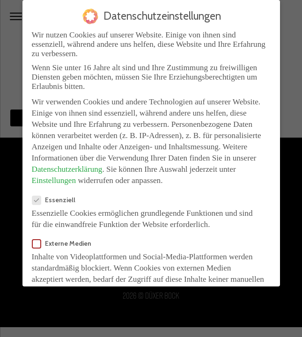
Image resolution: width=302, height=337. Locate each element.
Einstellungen (54, 177)
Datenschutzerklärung (67, 166)
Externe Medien (64, 240)
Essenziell (56, 197)
